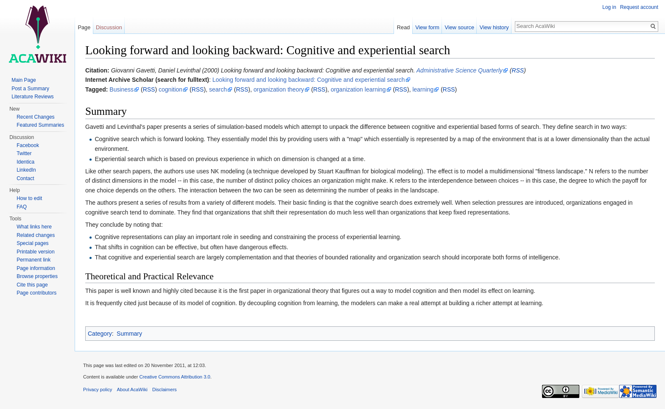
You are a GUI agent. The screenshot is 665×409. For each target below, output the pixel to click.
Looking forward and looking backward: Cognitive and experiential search (308, 79)
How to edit (29, 198)
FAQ (22, 207)
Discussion (109, 27)
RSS (517, 70)
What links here (34, 227)
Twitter (24, 153)
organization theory (279, 89)
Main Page (23, 80)
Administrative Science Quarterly (459, 70)
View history (494, 27)
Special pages (32, 243)
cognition (170, 89)
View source (459, 27)
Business (121, 89)
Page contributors (36, 293)
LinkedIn (26, 170)
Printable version (35, 252)
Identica (25, 162)
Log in (609, 7)
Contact (25, 178)
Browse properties (37, 276)
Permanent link (33, 260)
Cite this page (32, 285)
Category (100, 333)
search (218, 89)
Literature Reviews (32, 97)
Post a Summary (30, 89)
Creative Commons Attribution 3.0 (174, 376)
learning (422, 89)
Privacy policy (97, 389)
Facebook (28, 145)
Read (403, 27)
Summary (129, 333)
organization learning (358, 89)
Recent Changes (35, 117)
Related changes (36, 235)
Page (84, 27)
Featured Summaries (40, 125)
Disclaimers (164, 389)
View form (427, 27)
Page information (36, 268)
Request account (639, 7)
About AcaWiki (132, 389)
